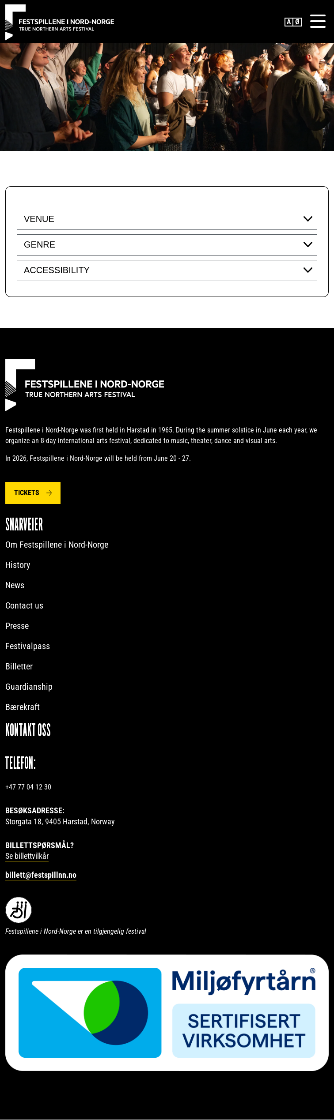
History (17, 565)
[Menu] (318, 22)
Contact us (24, 606)
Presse (17, 626)
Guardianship (29, 687)
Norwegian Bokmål (297, 22)
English (289, 22)
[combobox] (167, 220)
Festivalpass (27, 646)
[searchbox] (78, 219)
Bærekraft (22, 707)
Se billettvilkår (27, 856)
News (14, 585)
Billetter (19, 666)
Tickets (26, 493)
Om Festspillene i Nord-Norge (56, 545)
